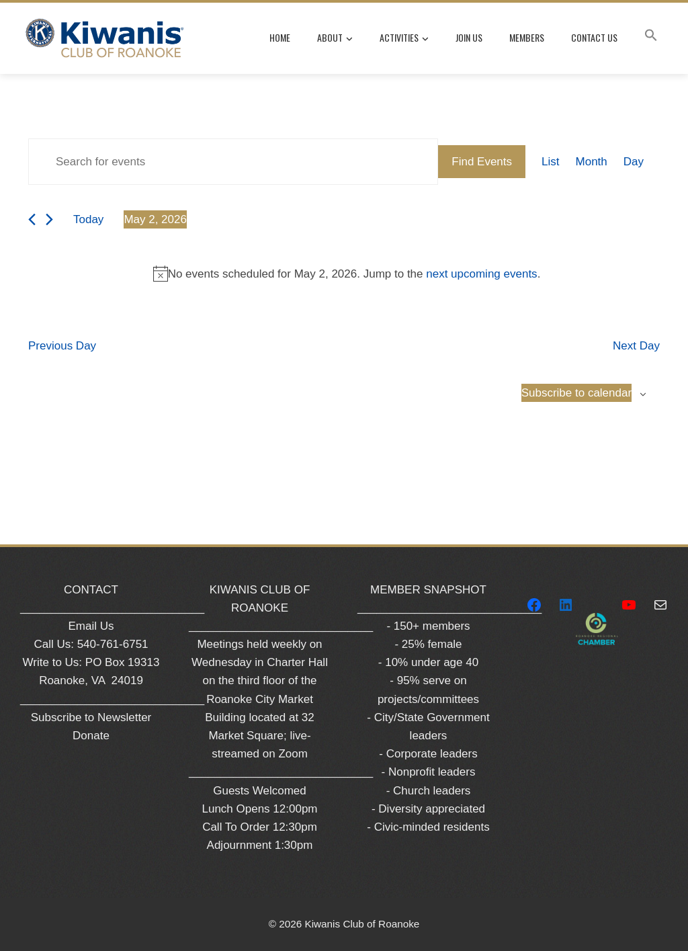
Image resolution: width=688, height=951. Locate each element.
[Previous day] (32, 219)
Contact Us (594, 37)
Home (279, 37)
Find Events (482, 161)
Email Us (91, 626)
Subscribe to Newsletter (91, 717)
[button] (651, 38)
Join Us (469, 37)
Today (88, 219)
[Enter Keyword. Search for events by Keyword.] (233, 161)
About (335, 38)
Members (526, 37)
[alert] (347, 274)
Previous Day (62, 345)
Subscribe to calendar (576, 392)
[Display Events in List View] (550, 161)
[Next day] (49, 219)
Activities (404, 38)
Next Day (636, 345)
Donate (91, 735)
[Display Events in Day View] (634, 161)
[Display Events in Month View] (591, 161)
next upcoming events (481, 273)
